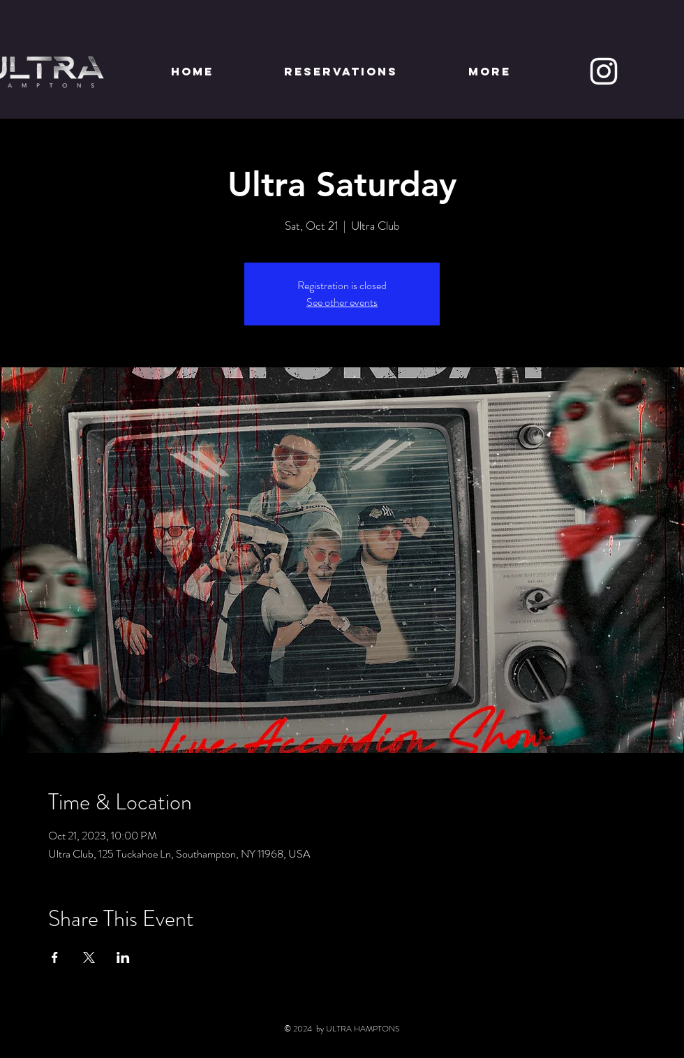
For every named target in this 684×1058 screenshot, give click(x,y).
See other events (342, 302)
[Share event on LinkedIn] (123, 957)
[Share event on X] (89, 957)
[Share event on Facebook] (54, 957)
